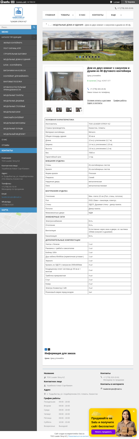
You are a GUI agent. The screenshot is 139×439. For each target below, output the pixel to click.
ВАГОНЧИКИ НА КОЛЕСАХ (15, 70)
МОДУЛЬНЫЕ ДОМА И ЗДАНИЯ (17, 59)
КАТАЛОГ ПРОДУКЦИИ (11, 37)
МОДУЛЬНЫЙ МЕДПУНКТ (14, 134)
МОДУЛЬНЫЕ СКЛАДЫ (13, 128)
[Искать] (34, 27)
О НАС (4, 139)
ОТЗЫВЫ (5, 145)
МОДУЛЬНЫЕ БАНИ (12, 112)
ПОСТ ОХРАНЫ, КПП (12, 48)
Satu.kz (81, 434)
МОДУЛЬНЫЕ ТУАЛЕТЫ (13, 95)
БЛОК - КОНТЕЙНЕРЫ (13, 65)
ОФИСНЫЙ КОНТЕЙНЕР (14, 117)
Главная (50, 15)
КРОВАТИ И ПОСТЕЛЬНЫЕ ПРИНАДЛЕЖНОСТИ (15, 88)
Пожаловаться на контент (78, 436)
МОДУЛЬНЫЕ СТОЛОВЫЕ (14, 106)
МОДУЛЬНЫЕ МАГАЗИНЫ (14, 123)
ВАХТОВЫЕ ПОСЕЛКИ (13, 81)
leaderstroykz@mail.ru (11, 197)
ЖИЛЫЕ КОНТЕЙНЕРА (13, 42)
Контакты (97, 15)
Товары (65, 15)
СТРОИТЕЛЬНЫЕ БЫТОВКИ (15, 53)
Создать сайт (21, 2)
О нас (82, 15)
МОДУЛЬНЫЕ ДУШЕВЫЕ (14, 100)
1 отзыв (117, 2)
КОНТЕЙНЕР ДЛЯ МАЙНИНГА (16, 76)
